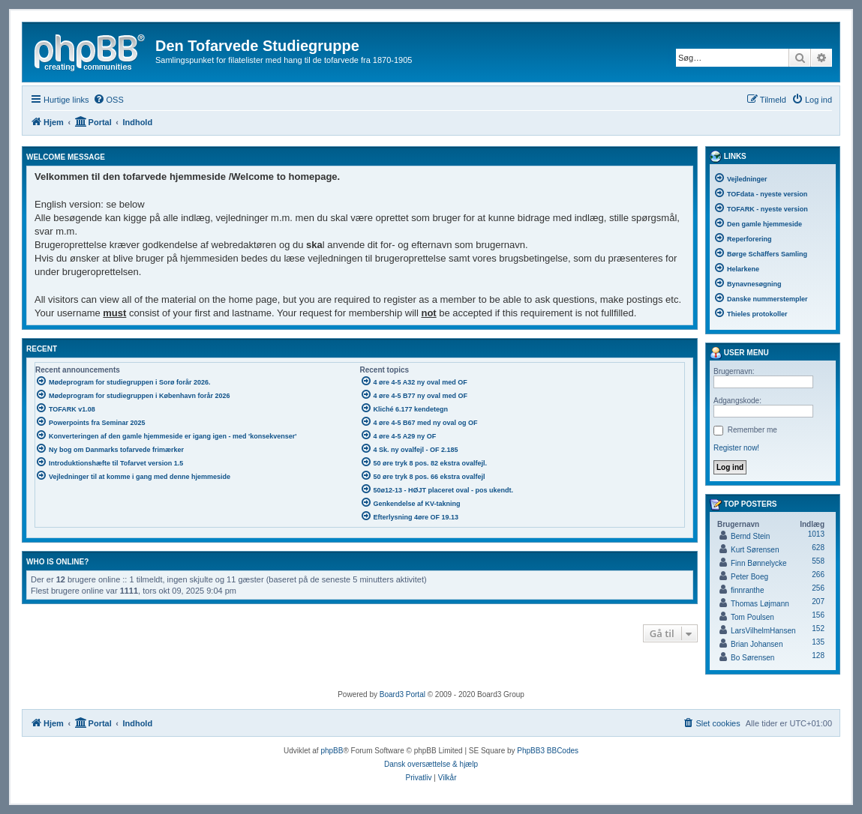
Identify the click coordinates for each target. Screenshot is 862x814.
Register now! (736, 448)
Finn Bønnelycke (758, 563)
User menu (739, 353)
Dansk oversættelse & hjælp (431, 764)
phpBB (331, 751)
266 (818, 574)
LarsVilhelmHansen (763, 631)
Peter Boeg (749, 577)
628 (818, 547)
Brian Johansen (757, 644)
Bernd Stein (750, 536)
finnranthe (747, 590)
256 (818, 588)
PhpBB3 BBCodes (547, 751)
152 (818, 628)
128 (818, 655)
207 (818, 601)
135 (818, 642)
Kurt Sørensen (755, 550)
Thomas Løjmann (760, 604)
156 (818, 615)
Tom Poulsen (752, 617)
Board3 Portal (402, 694)
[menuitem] (108, 100)
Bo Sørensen (752, 658)
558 (818, 561)
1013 (816, 534)
